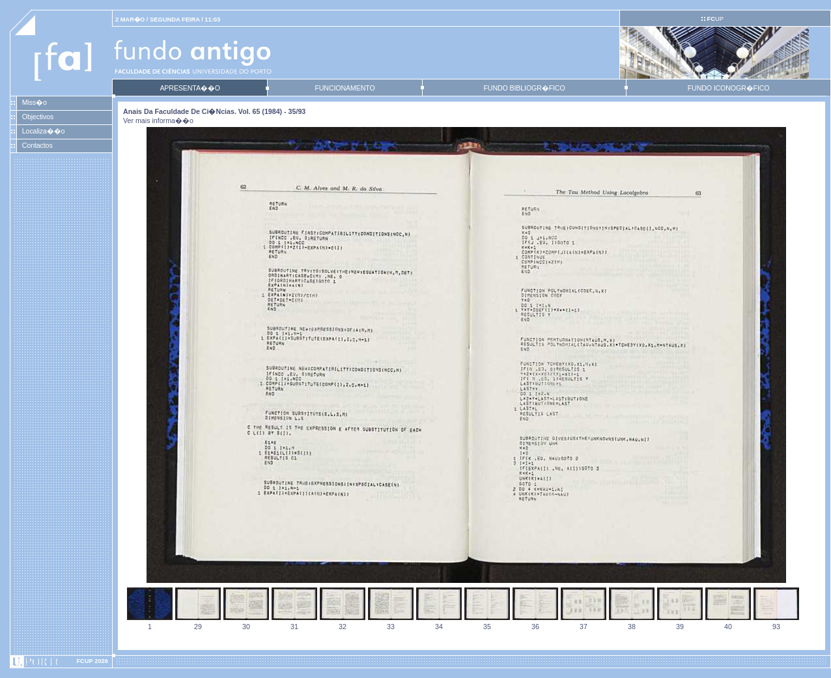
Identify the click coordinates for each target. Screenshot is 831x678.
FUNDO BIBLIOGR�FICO (524, 88)
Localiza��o (43, 131)
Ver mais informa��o (158, 120)
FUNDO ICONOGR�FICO (729, 88)
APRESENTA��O (189, 88)
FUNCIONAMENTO (344, 88)
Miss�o (34, 102)
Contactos (37, 145)
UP (715, 19)
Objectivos (37, 116)
